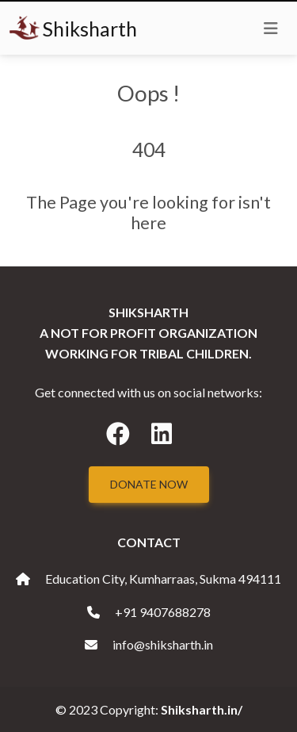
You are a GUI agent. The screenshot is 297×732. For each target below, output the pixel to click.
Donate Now (149, 484)
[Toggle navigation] (270, 28)
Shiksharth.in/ (201, 709)
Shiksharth (73, 28)
